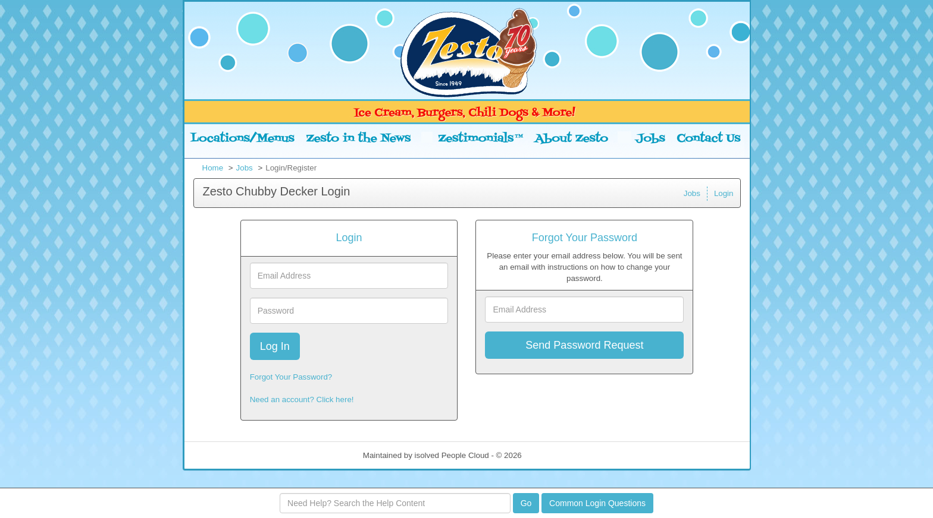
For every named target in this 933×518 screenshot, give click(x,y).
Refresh (557, 455)
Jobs (244, 167)
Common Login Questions (597, 503)
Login (724, 193)
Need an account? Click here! (302, 399)
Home (213, 167)
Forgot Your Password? (291, 376)
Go (526, 503)
